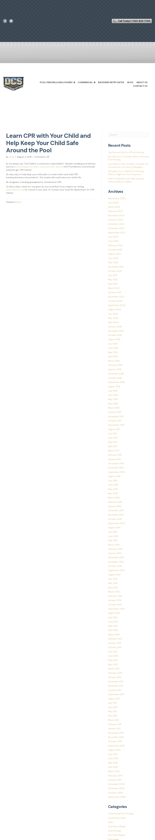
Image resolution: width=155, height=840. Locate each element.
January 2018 (114, 412)
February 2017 (115, 454)
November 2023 (116, 228)
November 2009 (116, 788)
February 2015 (115, 549)
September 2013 (116, 608)
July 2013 (112, 617)
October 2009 (115, 792)
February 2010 (115, 775)
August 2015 (114, 527)
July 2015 (112, 532)
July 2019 (112, 343)
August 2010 (114, 750)
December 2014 (116, 557)
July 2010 (112, 754)
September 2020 (116, 305)
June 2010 (113, 758)
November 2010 (116, 737)
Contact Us (140, 86)
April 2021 (113, 283)
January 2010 (114, 779)
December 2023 (116, 224)
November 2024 (116, 215)
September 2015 (116, 523)
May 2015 (113, 540)
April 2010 (113, 767)
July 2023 (113, 236)
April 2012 (113, 664)
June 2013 (113, 621)
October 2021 (115, 271)
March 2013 (113, 634)
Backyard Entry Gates (111, 82)
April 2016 (113, 493)
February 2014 (115, 596)
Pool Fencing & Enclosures (56, 82)
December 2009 (116, 784)
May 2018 (113, 399)
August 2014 (114, 574)
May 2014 (113, 583)
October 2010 (115, 741)
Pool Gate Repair (116, 835)
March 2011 (113, 720)
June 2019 (113, 348)
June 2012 (113, 655)
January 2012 (114, 677)
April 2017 (112, 446)
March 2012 (113, 668)
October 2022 (115, 249)
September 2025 (116, 198)
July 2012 (112, 651)
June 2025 (113, 202)
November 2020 (116, 296)
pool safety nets (36, 166)
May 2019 (113, 352)
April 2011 (112, 715)
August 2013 (114, 613)
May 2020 (113, 318)
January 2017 (114, 459)
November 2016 (116, 467)
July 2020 (113, 313)
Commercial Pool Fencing (120, 813)
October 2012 (115, 647)
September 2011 (116, 694)
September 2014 (116, 570)
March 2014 (114, 591)
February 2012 (115, 673)
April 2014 (113, 587)
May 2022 (113, 262)
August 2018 (114, 386)
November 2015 (116, 514)
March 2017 (113, 450)
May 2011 (112, 711)
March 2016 (114, 497)
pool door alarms (54, 166)
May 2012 (112, 660)
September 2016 (116, 472)
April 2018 (113, 403)
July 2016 (112, 480)
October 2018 (115, 378)
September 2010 (116, 745)
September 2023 (116, 232)
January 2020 (115, 326)
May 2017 (112, 442)
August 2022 (114, 253)
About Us (141, 82)
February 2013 (115, 638)
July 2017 (112, 433)
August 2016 (114, 476)
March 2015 (114, 544)
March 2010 (114, 771)
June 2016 (113, 484)
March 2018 (114, 407)
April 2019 (113, 356)
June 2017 (113, 437)
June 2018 (113, 395)
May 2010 (113, 762)
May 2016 (113, 489)
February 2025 (115, 211)
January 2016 (114, 506)
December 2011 (115, 681)
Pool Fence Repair (117, 826)
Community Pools (117, 818)
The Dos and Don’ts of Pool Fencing (126, 152)
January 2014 (114, 600)
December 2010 (116, 733)
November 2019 (116, 331)
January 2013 (114, 643)
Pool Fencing (114, 830)
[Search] (128, 134)
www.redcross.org (15, 189)
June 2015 (113, 536)
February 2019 (115, 365)
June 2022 (113, 258)
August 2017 (114, 429)
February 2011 (114, 724)
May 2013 (112, 626)
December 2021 (116, 266)
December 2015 (116, 510)
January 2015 (114, 553)
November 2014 (116, 561)
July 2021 (112, 275)
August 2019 (114, 339)
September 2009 (117, 797)
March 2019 (114, 360)
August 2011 (114, 698)
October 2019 (115, 335)
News (18, 202)
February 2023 (115, 245)
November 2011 (115, 685)
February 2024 (115, 219)
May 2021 (112, 279)
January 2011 (114, 728)
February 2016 (115, 502)
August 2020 (114, 309)
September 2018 (116, 382)
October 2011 (114, 690)
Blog (130, 82)
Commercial (85, 82)
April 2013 (113, 630)
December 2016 (116, 463)
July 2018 (112, 390)
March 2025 (114, 207)
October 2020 (115, 301)
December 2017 (116, 416)
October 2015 (115, 519)
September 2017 (116, 425)
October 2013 (115, 604)
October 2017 (115, 420)
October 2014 (115, 566)
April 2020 (113, 322)
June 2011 (112, 707)
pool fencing (20, 166)
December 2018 (116, 373)
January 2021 (114, 292)
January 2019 (114, 369)
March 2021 (113, 288)
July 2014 (112, 579)
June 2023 (113, 241)
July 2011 (112, 703)
